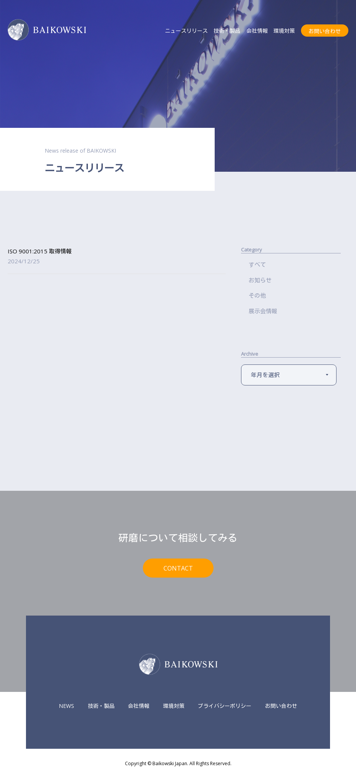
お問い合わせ (325, 31)
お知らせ (260, 280)
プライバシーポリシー (224, 705)
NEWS (66, 705)
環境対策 (284, 30)
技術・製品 (227, 30)
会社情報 (257, 30)
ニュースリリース (186, 30)
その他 (257, 295)
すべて (257, 264)
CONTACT (178, 568)
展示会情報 (263, 311)
